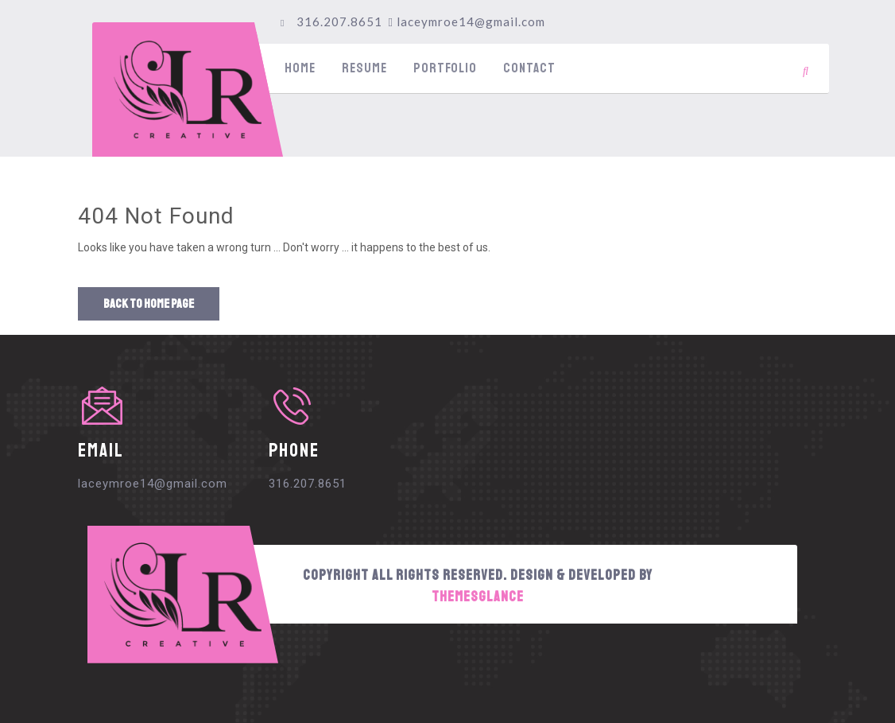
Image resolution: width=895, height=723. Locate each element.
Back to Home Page (148, 304)
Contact (529, 68)
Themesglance (478, 596)
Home (300, 68)
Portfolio (445, 68)
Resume (364, 68)
